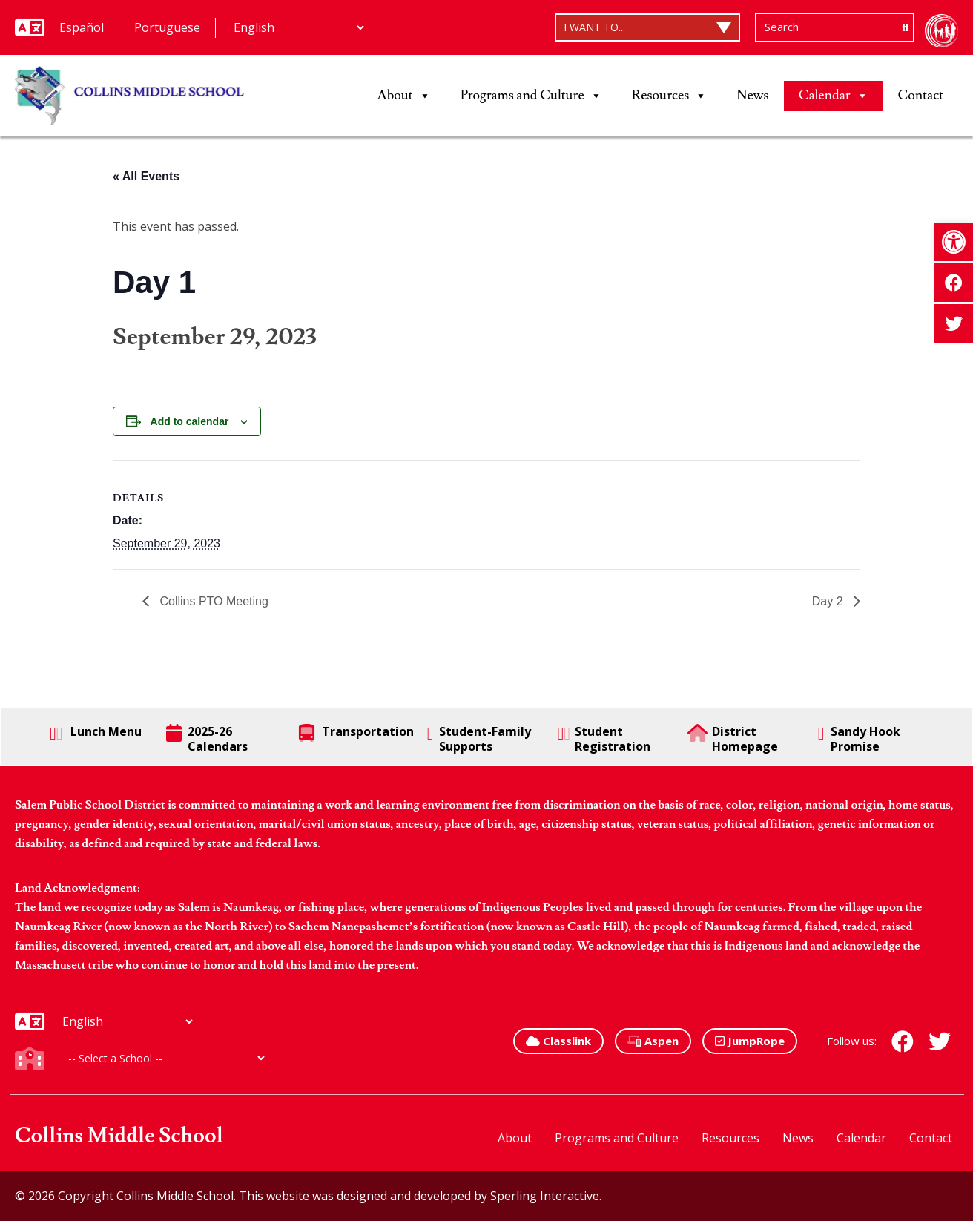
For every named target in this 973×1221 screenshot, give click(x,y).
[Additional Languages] (298, 27)
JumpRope (750, 1040)
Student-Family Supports (479, 739)
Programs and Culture (531, 96)
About (404, 96)
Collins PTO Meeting (212, 601)
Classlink (558, 1040)
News (752, 95)
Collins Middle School (119, 1136)
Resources (670, 96)
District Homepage (732, 739)
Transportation (356, 733)
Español (81, 27)
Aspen (653, 1040)
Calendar (833, 96)
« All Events (146, 176)
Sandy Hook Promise (859, 739)
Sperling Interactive (544, 1196)
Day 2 (829, 601)
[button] (953, 242)
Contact (920, 95)
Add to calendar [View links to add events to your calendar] (190, 421)
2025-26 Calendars (207, 739)
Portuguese (167, 27)
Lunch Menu (96, 733)
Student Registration (603, 739)
